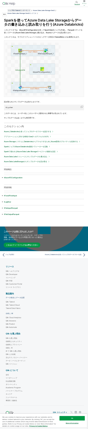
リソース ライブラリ (13, 287)
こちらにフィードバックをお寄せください (22, 245)
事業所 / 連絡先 (11, 400)
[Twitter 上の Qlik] (71, 412)
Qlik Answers (11, 321)
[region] (43, 421)
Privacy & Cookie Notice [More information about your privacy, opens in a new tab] (38, 426)
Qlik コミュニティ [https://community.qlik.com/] (60, 412)
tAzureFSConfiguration (13, 177)
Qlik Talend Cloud (13, 305)
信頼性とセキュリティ (14, 341)
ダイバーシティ (11, 384)
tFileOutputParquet (11, 214)
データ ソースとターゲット (16, 361)
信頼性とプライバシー (14, 345)
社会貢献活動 (10, 381)
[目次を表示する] (4, 10)
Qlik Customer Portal (14, 284)
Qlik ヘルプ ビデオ (12, 271)
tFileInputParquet (11, 208)
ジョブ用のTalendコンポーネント (19, 10)
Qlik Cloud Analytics (13, 318)
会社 (7, 375)
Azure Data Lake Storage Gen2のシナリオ (21, 13)
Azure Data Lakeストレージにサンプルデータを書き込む (25, 156)
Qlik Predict (10, 324)
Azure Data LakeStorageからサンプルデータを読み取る (25, 161)
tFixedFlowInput (10, 196)
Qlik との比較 (11, 354)
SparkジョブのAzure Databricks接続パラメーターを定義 (26, 146)
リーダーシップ (11, 378)
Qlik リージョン (11, 364)
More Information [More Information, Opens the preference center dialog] (72, 423)
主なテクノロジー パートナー (16, 357)
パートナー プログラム (14, 391)
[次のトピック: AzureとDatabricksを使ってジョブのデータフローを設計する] (65, 254)
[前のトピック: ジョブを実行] (22, 254)
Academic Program (13, 388)
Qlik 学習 (9, 281)
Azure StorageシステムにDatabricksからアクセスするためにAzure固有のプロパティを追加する (41, 141)
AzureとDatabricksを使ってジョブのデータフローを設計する (27, 131)
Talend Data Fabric (13, 308)
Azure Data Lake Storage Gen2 (44, 10)
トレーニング (10, 277)
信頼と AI (9, 348)
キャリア (9, 394)
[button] (82, 107)
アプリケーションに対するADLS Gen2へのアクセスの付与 (26, 136)
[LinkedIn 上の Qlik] (75, 412)
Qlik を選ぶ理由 (11, 338)
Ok (72, 418)
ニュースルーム (11, 397)
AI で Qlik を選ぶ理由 (13, 351)
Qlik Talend (10, 302)
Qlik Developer (11, 274)
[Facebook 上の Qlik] (80, 412)
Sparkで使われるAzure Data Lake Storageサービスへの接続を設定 (30, 151)
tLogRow (7, 202)
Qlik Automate (11, 327)
